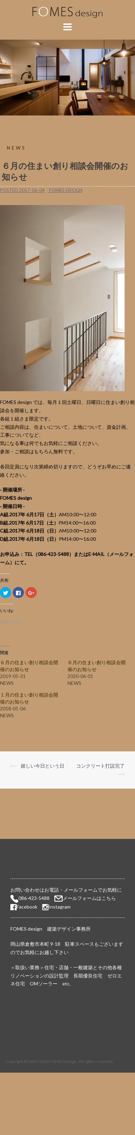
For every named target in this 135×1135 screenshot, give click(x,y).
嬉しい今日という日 (42, 766)
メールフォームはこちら (89, 898)
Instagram (59, 907)
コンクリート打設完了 (100, 766)
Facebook (23, 907)
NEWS (16, 148)
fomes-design (65, 190)
